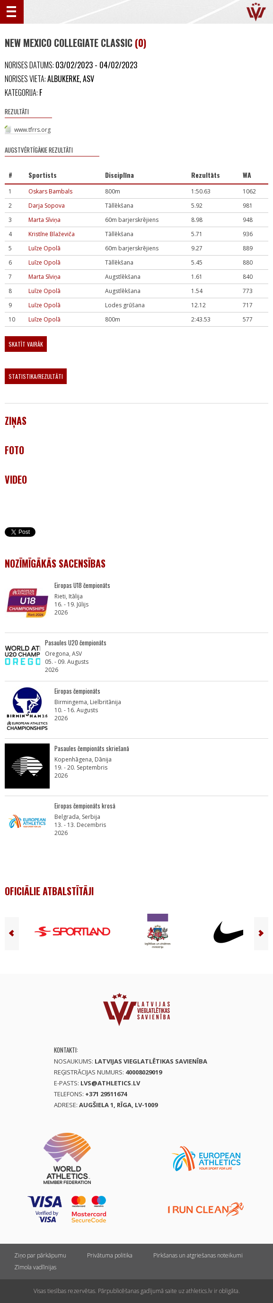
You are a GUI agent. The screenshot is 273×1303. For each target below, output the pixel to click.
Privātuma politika (109, 1255)
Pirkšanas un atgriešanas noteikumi (198, 1255)
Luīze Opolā (44, 248)
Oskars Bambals (50, 191)
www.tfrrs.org (32, 130)
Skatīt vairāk (26, 344)
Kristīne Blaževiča (51, 234)
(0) (140, 43)
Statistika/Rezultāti (36, 376)
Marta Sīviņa (44, 220)
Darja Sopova (46, 206)
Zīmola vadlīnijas (35, 1267)
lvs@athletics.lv (110, 1083)
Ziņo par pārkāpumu (40, 1255)
